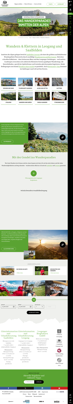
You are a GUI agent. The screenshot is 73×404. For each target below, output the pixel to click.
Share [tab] (70, 401)
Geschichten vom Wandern (55, 270)
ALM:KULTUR (11, 287)
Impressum (45, 392)
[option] (34, 401)
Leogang (57, 166)
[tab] (70, 1)
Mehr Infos (19, 273)
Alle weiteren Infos (9, 248)
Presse (24, 394)
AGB (39, 392)
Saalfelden (49, 166)
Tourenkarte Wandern (25, 88)
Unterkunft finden (34, 312)
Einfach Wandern (42, 102)
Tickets (50, 4)
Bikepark (34, 394)
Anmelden (39, 382)
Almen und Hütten (42, 88)
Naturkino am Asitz (21, 269)
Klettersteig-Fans (54, 67)
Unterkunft (61, 4)
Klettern (59, 88)
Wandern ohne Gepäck (26, 67)
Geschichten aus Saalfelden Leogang (56, 289)
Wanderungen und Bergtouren (45, 57)
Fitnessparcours (59, 102)
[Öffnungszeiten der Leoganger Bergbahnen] (34, 173)
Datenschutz (29, 396)
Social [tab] (70, 396)
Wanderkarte (33, 287)
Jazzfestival (42, 394)
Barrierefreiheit (38, 396)
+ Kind (49, 307)
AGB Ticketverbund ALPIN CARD (28, 392)
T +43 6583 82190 (42, 341)
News (29, 394)
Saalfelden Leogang (33, 55)
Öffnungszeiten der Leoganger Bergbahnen (33, 179)
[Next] (63, 401)
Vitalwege (8, 102)
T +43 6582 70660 (8, 345)
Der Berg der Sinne (8, 88)
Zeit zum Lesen (54, 273)
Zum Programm (7, 141)
